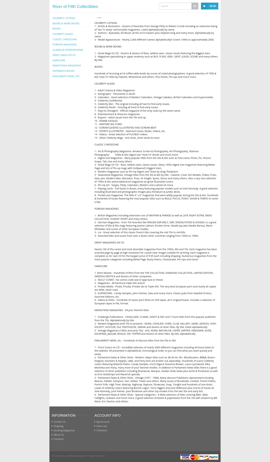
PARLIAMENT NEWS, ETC (66, 76)
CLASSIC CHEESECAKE (65, 39)
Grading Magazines (64, 430)
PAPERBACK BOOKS (64, 70)
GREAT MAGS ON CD (64, 55)
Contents (59, 439)
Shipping (58, 426)
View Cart (101, 426)
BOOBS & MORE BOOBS (66, 23)
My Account (103, 421)
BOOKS (57, 28)
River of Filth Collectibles (75, 6)
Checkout (101, 430)
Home (99, 18)
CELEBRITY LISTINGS (64, 18)
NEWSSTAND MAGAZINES (67, 65)
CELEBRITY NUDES (63, 34)
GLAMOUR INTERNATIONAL (68, 49)
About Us (59, 434)
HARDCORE (59, 60)
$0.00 (213, 6)
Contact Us (60, 421)
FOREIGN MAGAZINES (65, 44)
